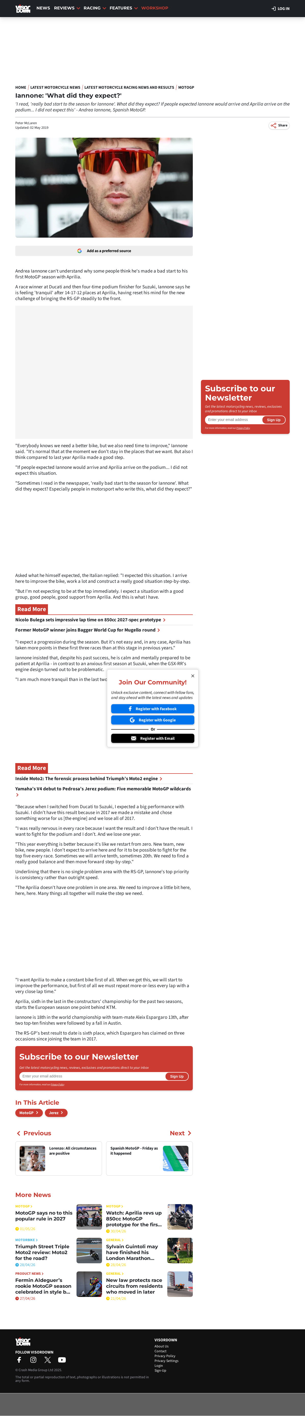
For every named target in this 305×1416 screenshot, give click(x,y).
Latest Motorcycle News (55, 87)
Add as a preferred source (104, 251)
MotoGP (186, 87)
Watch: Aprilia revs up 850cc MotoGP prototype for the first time (134, 1219)
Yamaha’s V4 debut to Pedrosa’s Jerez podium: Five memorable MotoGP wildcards (103, 791)
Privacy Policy (57, 1084)
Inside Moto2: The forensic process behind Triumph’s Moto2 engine (88, 778)
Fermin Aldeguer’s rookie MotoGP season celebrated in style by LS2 (43, 1286)
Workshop (154, 8)
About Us (162, 1346)
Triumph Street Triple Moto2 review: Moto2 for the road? (42, 1252)
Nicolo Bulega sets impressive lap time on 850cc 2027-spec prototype (90, 619)
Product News (29, 1273)
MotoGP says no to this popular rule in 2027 (43, 1216)
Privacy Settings (167, 1361)
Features (124, 8)
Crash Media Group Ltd (36, 1370)
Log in (281, 8)
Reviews (67, 8)
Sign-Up (160, 1370)
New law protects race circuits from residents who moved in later (134, 1286)
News (43, 8)
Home (20, 87)
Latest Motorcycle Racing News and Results (129, 87)
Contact (161, 1351)
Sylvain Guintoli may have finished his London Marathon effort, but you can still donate (134, 1252)
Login (159, 1366)
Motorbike (26, 1240)
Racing (95, 8)
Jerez (53, 1113)
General (115, 1240)
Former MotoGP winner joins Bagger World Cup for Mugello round (87, 630)
